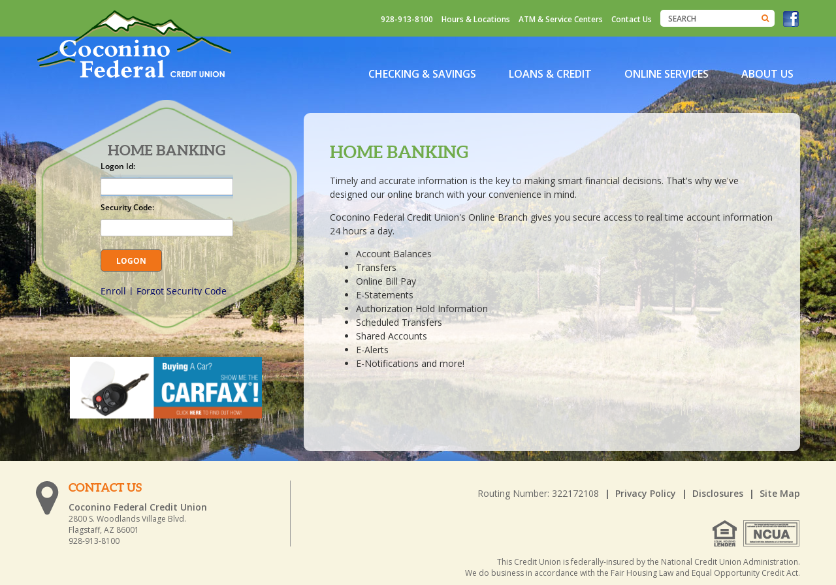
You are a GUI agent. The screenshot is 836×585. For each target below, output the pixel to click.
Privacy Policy (645, 493)
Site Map (780, 493)
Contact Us (631, 19)
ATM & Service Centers (561, 19)
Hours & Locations (476, 19)
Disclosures (717, 493)
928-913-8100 (407, 19)
